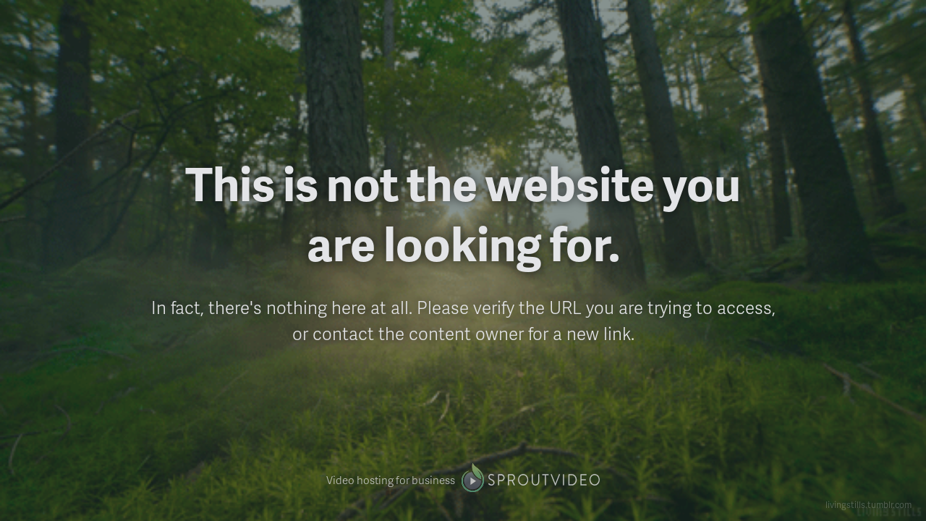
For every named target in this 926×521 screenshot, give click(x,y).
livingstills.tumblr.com (868, 505)
